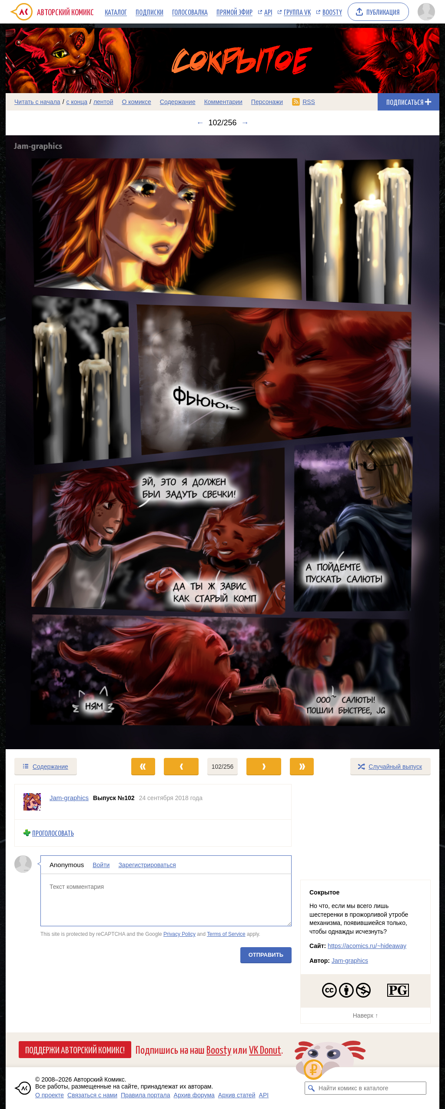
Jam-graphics (350, 960)
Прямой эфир (234, 12)
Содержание (178, 101)
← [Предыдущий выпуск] (200, 122)
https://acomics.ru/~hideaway (367, 945)
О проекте (49, 1095)
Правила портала (145, 1095)
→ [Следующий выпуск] (245, 122)
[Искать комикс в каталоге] (311, 1088)
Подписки (149, 12)
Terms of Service (226, 934)
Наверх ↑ (365, 1015)
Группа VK (297, 12)
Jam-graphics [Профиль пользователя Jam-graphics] (69, 797)
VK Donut (265, 1049)
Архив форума (194, 1095)
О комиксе (136, 101)
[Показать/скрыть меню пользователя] (426, 11)
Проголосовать (53, 833)
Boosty (332, 12)
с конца (77, 101)
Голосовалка (190, 12)
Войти (101, 864)
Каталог (116, 12)
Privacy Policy (179, 934)
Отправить (266, 955)
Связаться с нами (92, 1095)
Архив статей (237, 1095)
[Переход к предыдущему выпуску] (60, 442)
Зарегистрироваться (147, 864)
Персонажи (267, 101)
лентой (103, 101)
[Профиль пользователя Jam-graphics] (32, 802)
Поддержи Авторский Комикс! (75, 1049)
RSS (308, 101)
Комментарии (223, 101)
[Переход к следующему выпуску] (222, 442)
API (268, 12)
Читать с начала (37, 101)
